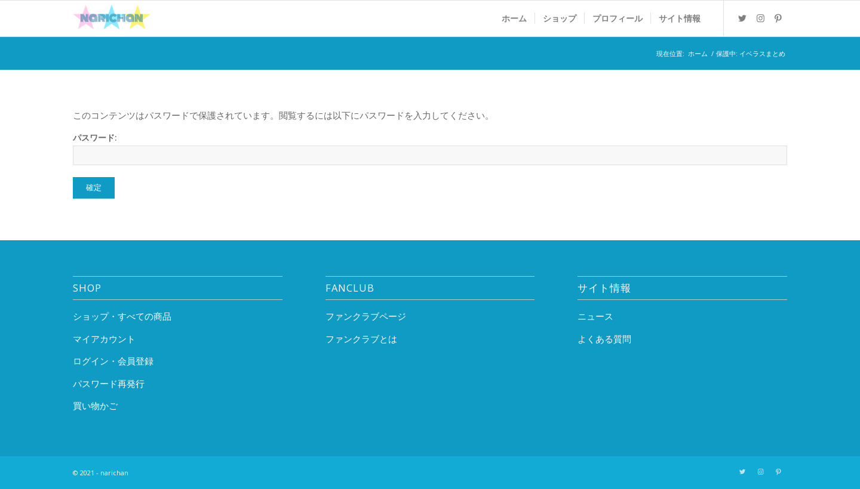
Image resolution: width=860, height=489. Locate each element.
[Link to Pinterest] (778, 18)
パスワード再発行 (109, 383)
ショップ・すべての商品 (122, 316)
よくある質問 (604, 339)
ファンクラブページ (365, 316)
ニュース (595, 316)
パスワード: (430, 148)
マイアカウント (104, 339)
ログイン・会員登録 (113, 361)
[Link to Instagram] (760, 18)
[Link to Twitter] (742, 18)
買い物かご (95, 405)
